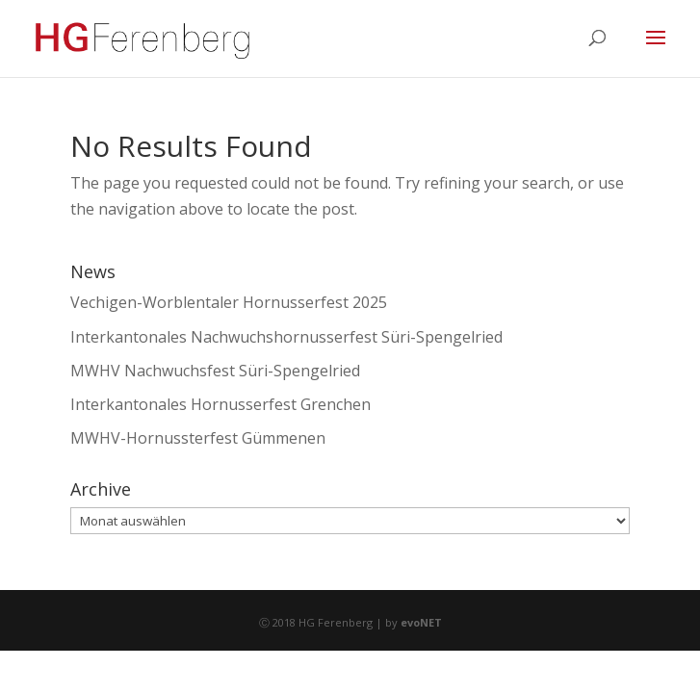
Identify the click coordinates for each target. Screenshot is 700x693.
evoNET (421, 622)
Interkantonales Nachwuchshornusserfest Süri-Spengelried (286, 336)
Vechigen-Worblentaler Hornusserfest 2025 (228, 302)
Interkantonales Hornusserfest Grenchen (220, 404)
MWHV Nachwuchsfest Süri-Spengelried (215, 370)
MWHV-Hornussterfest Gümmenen (197, 438)
